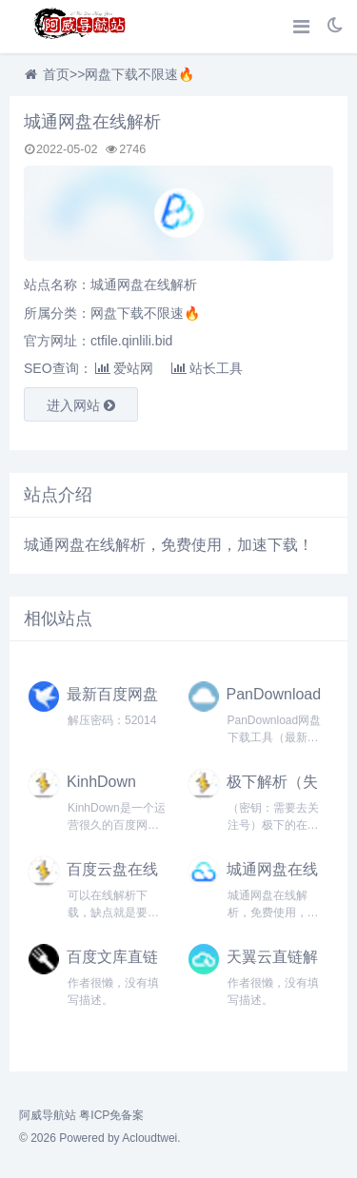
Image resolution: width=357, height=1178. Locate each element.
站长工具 (207, 368)
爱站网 (124, 368)
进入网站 (81, 405)
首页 (56, 74)
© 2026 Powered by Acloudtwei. (100, 1138)
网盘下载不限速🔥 (139, 74)
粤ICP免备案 (111, 1115)
